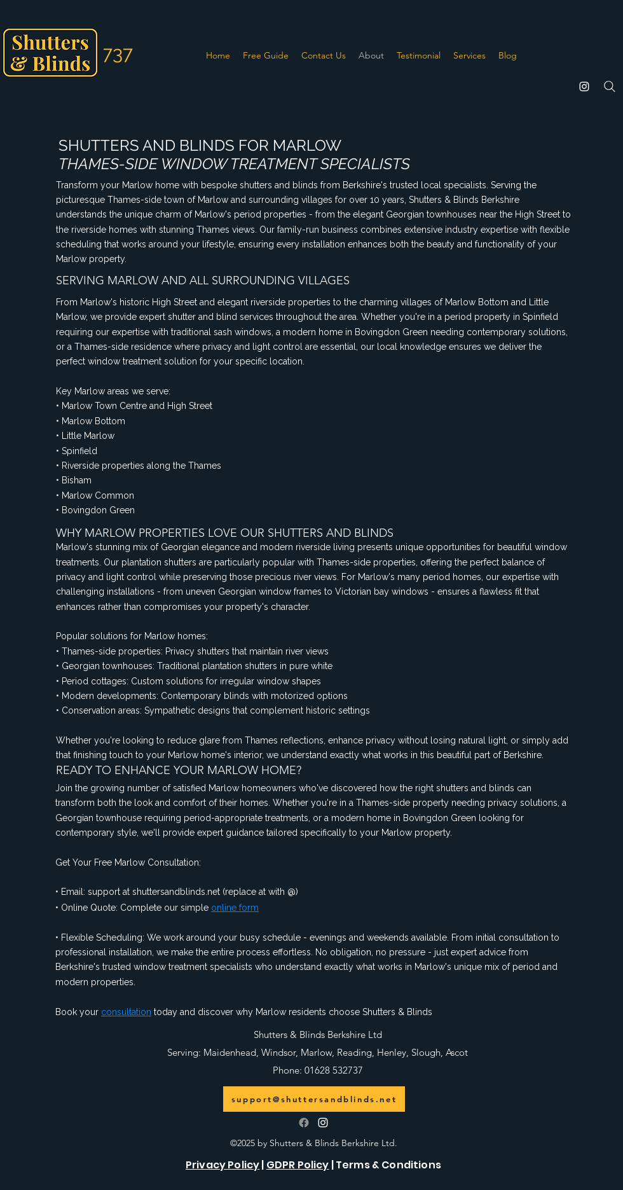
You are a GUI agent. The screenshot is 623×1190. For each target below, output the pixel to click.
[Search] (609, 86)
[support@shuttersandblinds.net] (314, 1099)
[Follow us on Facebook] (304, 1122)
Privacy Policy (222, 1165)
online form (235, 908)
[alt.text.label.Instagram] (584, 86)
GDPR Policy (297, 1165)
